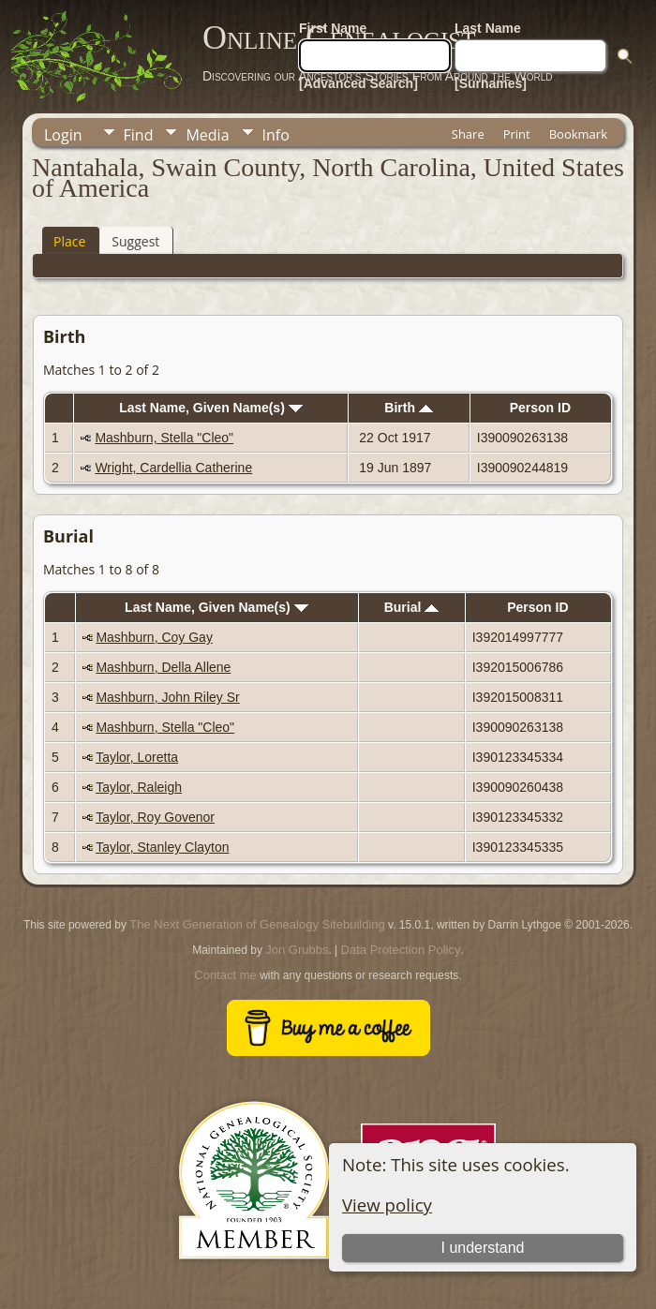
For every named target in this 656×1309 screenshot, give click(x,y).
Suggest (135, 241)
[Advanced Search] (358, 83)
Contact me (225, 975)
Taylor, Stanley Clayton (162, 847)
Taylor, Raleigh (139, 787)
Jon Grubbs (296, 950)
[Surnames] (491, 83)
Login (63, 135)
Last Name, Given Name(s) (211, 407)
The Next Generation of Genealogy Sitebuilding (256, 924)
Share (468, 134)
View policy (387, 1204)
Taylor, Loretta (137, 757)
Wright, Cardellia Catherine (173, 467)
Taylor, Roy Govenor (155, 817)
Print (516, 134)
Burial (412, 607)
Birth (408, 407)
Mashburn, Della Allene (163, 667)
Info (276, 135)
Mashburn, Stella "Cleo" (164, 437)
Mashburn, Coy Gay (154, 637)
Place (69, 241)
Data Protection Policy (401, 950)
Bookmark (578, 134)
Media (207, 135)
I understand (483, 1248)
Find (139, 135)
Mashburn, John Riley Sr (167, 697)
